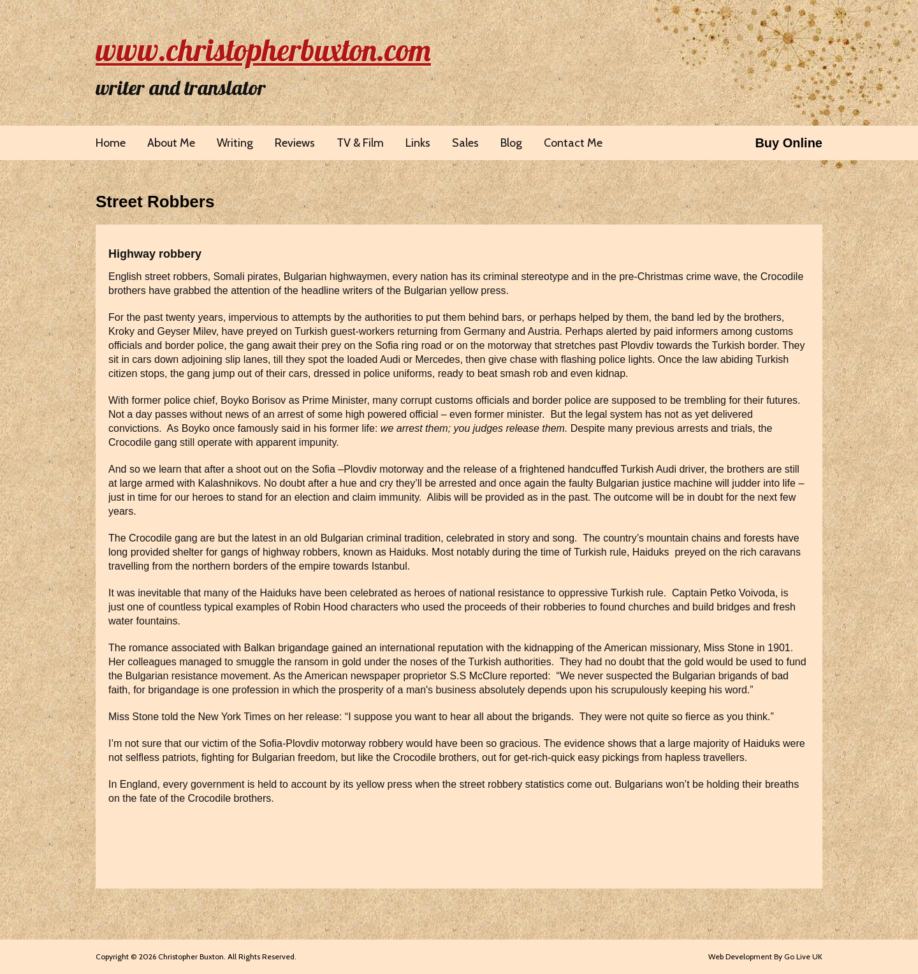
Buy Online (788, 143)
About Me (171, 143)
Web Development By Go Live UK (765, 956)
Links (417, 143)
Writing (235, 143)
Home (111, 143)
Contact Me (573, 143)
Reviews (295, 143)
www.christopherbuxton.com (263, 50)
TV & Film (360, 143)
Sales (465, 143)
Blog (511, 143)
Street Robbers (155, 201)
